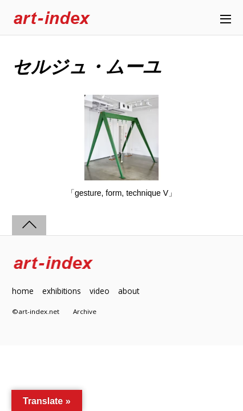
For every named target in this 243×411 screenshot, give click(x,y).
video (100, 290)
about (128, 290)
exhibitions (61, 290)
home (23, 290)
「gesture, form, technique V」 (121, 193)
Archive (84, 311)
